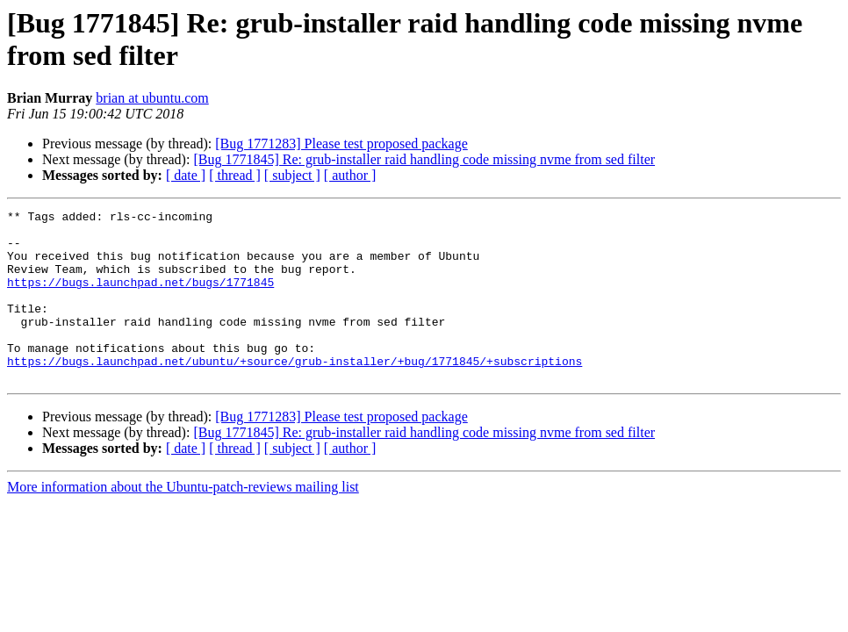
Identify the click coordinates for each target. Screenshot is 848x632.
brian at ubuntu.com (152, 97)
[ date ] (185, 175)
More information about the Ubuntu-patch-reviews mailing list (183, 521)
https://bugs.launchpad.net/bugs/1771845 (140, 297)
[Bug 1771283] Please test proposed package (341, 143)
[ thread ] (235, 175)
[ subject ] (292, 175)
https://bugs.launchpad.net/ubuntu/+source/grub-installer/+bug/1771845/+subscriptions (294, 392)
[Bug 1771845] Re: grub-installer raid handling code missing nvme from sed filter (424, 159)
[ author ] (350, 175)
